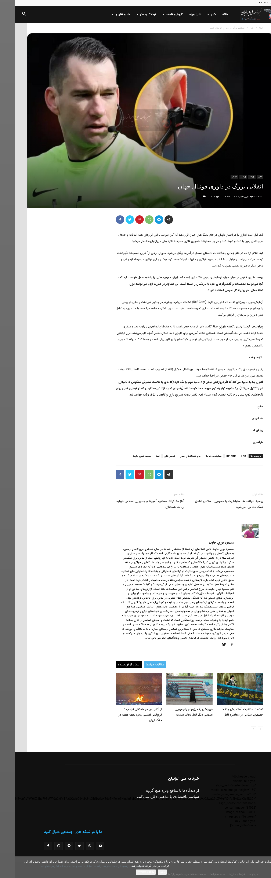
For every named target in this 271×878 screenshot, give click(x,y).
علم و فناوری (106, 14)
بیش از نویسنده (114, 664)
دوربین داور (155, 456)
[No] (266, 867)
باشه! (148, 872)
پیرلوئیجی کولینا (199, 456)
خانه (210, 14)
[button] (9, 14)
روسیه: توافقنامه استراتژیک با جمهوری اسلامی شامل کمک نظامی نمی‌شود (214, 504)
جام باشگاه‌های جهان (175, 456)
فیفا (143, 456)
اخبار (197, 14)
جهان (237, 176)
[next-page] (239, 729)
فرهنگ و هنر (132, 14)
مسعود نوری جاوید (232, 197)
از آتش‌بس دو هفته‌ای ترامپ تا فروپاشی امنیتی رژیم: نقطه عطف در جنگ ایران (125, 715)
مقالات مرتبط (140, 664)
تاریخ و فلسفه (158, 14)
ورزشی (228, 176)
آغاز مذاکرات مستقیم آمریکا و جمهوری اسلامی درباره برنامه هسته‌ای (136, 504)
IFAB (228, 456)
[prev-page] (246, 729)
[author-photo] (235, 536)
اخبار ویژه (181, 14)
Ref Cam (217, 456)
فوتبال (220, 176)
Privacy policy (131, 872)
